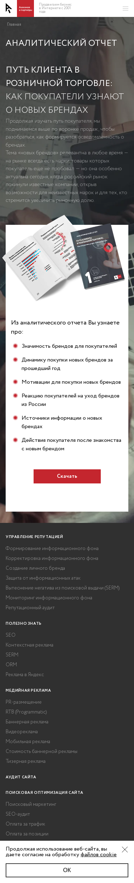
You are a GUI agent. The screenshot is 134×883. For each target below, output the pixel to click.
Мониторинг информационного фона (49, 597)
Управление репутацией (34, 537)
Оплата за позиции (27, 834)
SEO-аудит (18, 814)
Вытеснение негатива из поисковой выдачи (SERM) (63, 588)
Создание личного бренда (35, 568)
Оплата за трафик (25, 824)
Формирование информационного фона (52, 548)
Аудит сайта (21, 777)
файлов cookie (99, 855)
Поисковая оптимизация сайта (44, 793)
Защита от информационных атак (43, 578)
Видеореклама (22, 731)
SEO (11, 635)
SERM (12, 655)
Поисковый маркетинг (31, 804)
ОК (67, 870)
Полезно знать (24, 623)
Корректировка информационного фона (52, 558)
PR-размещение (24, 702)
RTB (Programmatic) (26, 712)
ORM (11, 664)
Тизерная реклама (26, 761)
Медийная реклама (28, 690)
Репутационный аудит (30, 607)
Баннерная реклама (27, 721)
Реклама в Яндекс (25, 674)
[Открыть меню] (125, 8)
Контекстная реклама (29, 645)
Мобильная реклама (28, 741)
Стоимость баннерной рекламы (41, 751)
